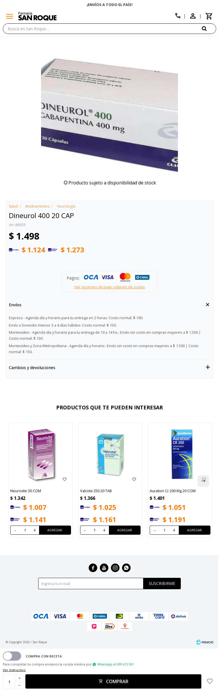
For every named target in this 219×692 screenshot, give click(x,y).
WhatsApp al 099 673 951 (115, 664)
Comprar (117, 681)
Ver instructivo (14, 670)
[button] (209, 28)
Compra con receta (44, 656)
